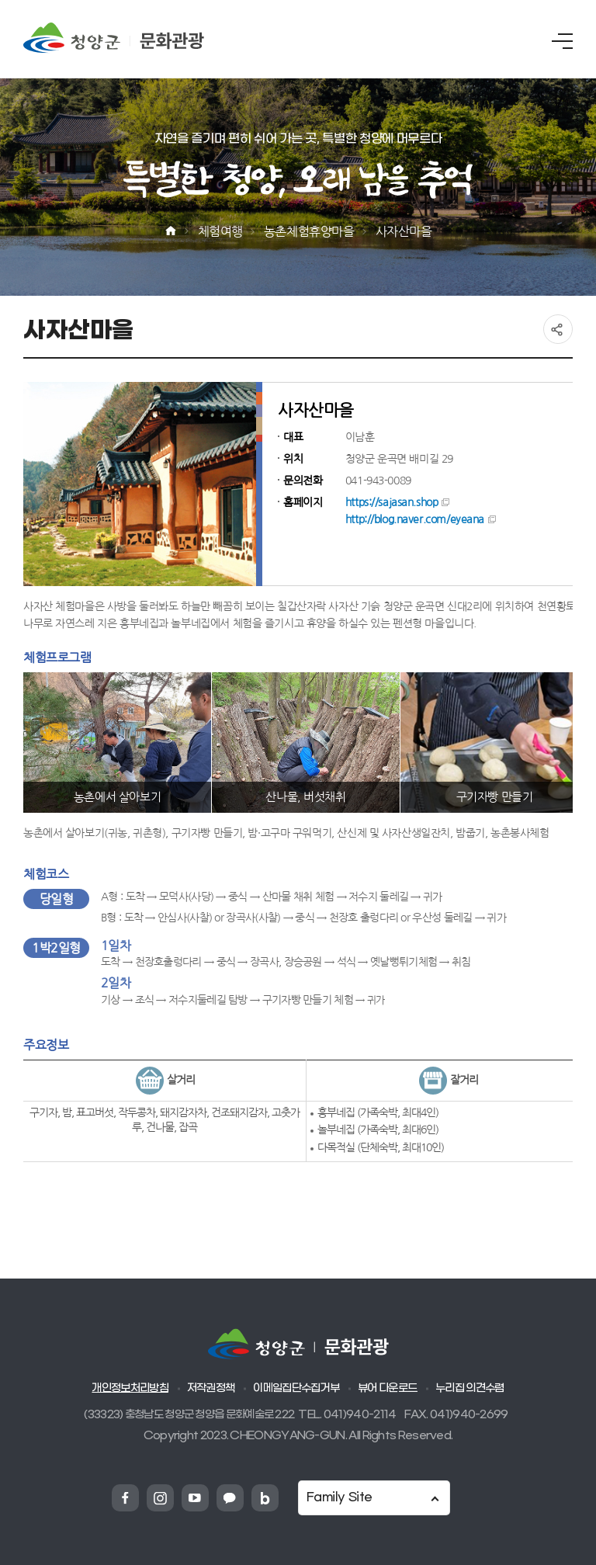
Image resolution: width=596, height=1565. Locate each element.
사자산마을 (404, 231)
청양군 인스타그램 (160, 1497)
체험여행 (220, 231)
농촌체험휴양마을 (309, 231)
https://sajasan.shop (391, 502)
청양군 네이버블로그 (265, 1497)
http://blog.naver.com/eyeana (414, 519)
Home (171, 231)
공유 (558, 329)
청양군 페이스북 (125, 1497)
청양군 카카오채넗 (230, 1497)
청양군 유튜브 (195, 1497)
